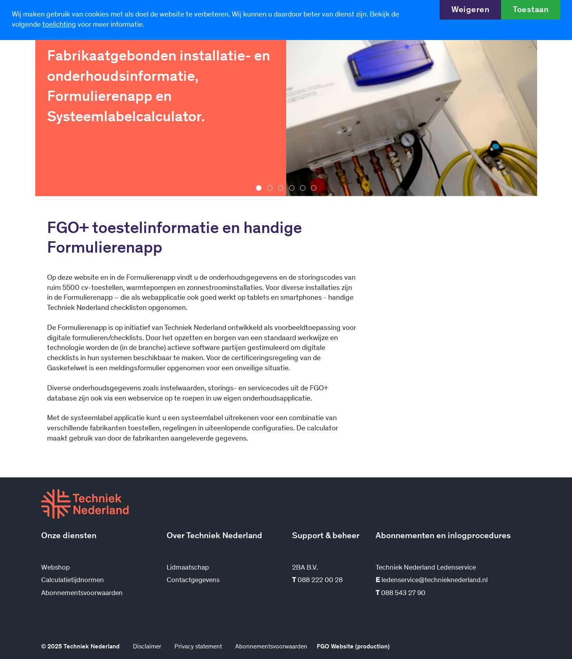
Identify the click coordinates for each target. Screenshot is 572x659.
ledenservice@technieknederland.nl (432, 580)
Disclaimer (147, 647)
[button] (258, 188)
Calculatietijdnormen (72, 580)
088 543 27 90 (400, 593)
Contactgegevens (193, 580)
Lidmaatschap (188, 568)
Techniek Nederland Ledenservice (426, 568)
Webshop (55, 568)
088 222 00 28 (317, 580)
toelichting (59, 25)
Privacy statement (198, 647)
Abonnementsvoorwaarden (82, 593)
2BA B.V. (305, 568)
